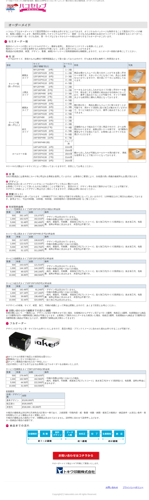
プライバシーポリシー (133, 487)
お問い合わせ (112, 487)
